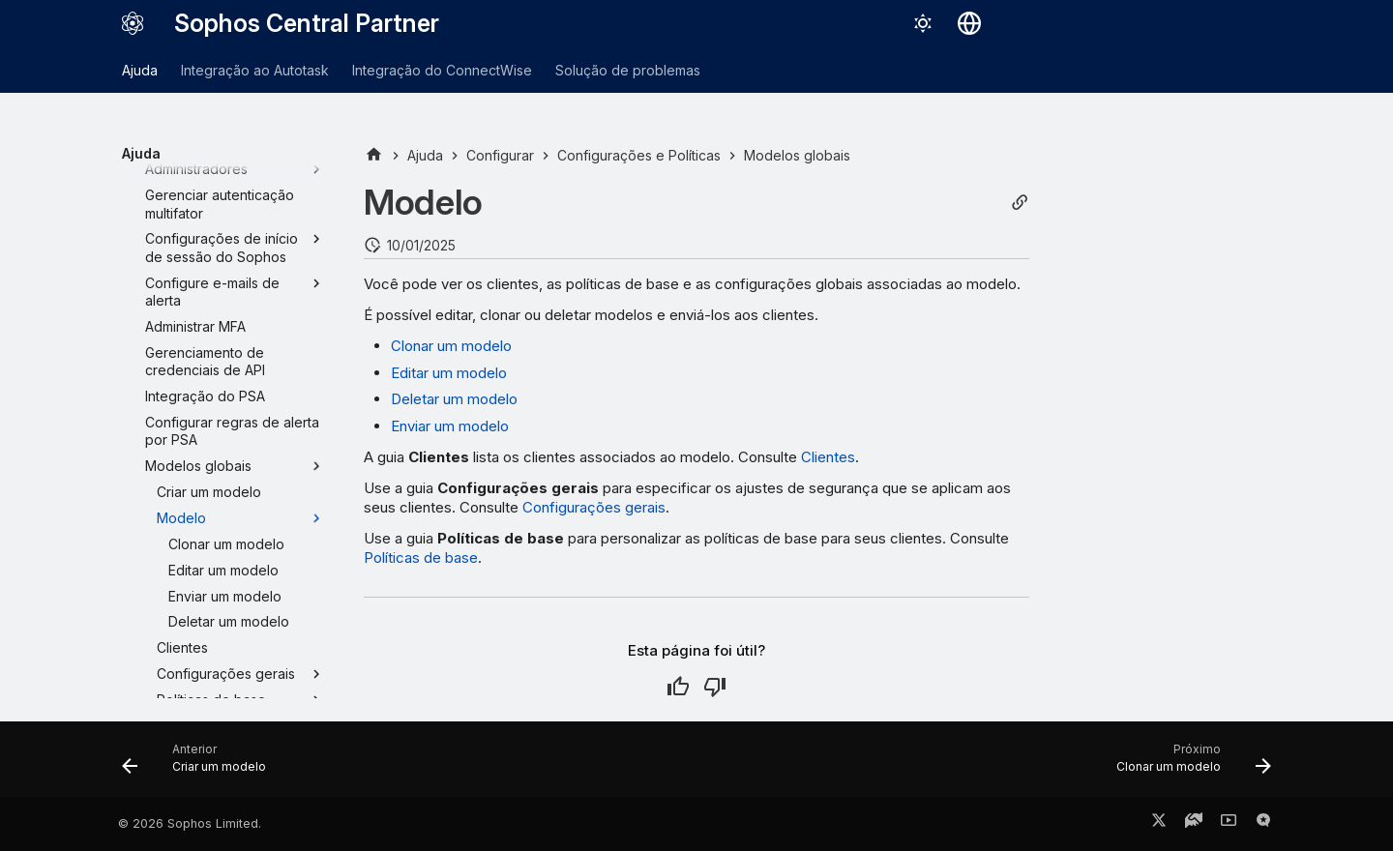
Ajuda (140, 70)
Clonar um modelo (451, 346)
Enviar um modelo (450, 426)
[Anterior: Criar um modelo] (199, 765)
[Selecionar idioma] (969, 23)
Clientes (828, 457)
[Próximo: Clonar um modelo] (1188, 765)
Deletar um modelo (454, 399)
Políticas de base (421, 557)
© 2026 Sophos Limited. (189, 823)
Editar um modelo (449, 373)
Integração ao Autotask (255, 70)
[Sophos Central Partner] (132, 23)
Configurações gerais (594, 507)
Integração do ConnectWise (442, 70)
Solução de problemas (627, 70)
